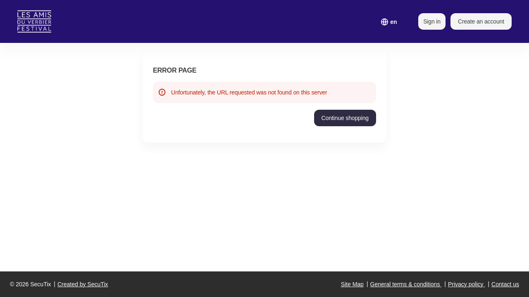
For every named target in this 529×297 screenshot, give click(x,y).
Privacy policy (466, 284)
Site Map (352, 284)
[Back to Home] (39, 21)
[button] (345, 118)
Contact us (505, 284)
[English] (393, 22)
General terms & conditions (405, 284)
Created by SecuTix (82, 284)
